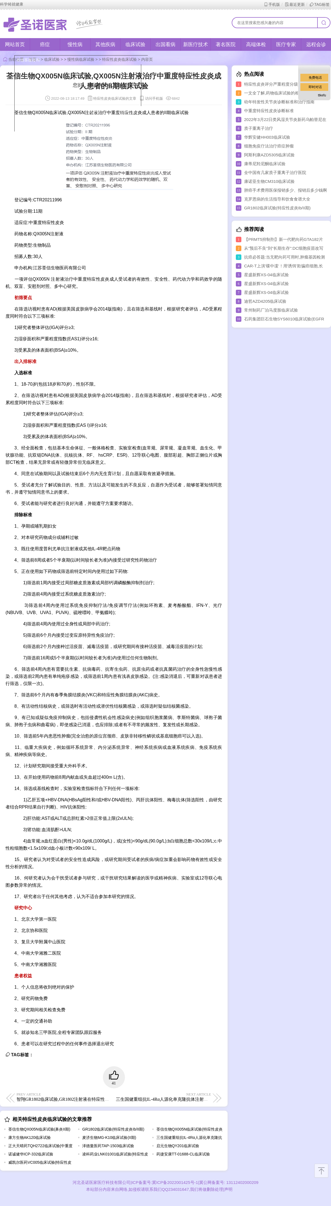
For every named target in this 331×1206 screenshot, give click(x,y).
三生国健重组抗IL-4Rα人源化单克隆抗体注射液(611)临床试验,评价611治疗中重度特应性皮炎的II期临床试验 (220, 1096)
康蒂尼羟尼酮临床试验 (264, 163)
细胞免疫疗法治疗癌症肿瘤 (269, 146)
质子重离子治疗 (258, 128)
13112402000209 (241, 1182)
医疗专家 (286, 44)
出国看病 (165, 44)
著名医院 (226, 44)
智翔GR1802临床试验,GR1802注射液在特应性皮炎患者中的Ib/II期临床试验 (89, 1096)
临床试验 (135, 44)
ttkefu (322, 95)
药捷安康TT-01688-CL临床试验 (183, 1154)
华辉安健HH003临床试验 (267, 137)
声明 (228, 1189)
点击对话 (127, 111)
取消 (93, 111)
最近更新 (295, 4)
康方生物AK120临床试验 (29, 1137)
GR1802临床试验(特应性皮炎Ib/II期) (113, 1129)
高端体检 (256, 44)
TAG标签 (319, 4)
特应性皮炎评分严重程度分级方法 (275, 84)
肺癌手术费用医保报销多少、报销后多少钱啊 (285, 190)
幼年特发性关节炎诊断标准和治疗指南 (279, 101)
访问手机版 (151, 98)
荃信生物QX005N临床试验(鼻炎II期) (39, 1129)
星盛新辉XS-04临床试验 (266, 274)
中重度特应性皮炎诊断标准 (269, 110)
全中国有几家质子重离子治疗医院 (275, 172)
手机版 (272, 4)
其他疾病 (105, 44)
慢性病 (75, 44)
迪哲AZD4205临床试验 (265, 301)
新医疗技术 (195, 44)
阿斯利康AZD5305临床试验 (269, 154)
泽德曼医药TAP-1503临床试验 (108, 1146)
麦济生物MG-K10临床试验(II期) (109, 1137)
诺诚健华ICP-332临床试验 (30, 1154)
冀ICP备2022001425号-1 (175, 1182)
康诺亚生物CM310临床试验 (269, 181)
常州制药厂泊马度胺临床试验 (271, 310)
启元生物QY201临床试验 (177, 1146)
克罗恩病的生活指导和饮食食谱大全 (277, 199)
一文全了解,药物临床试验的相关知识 (277, 93)
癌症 (45, 44)
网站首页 (15, 44)
